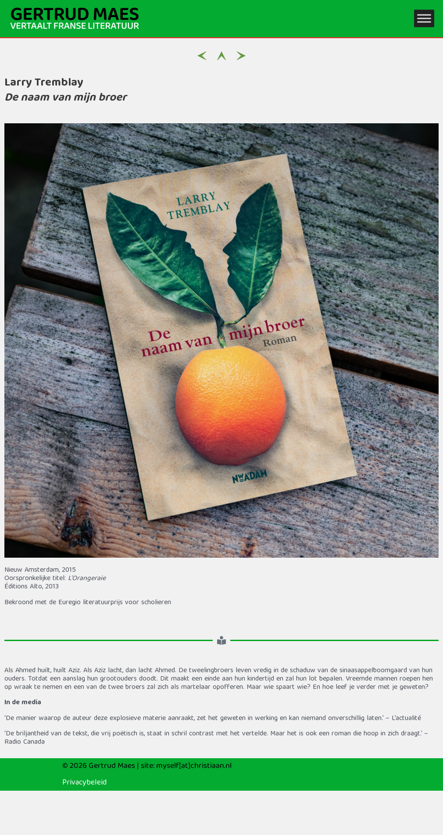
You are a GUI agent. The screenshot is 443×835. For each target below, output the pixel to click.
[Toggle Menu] (424, 18)
